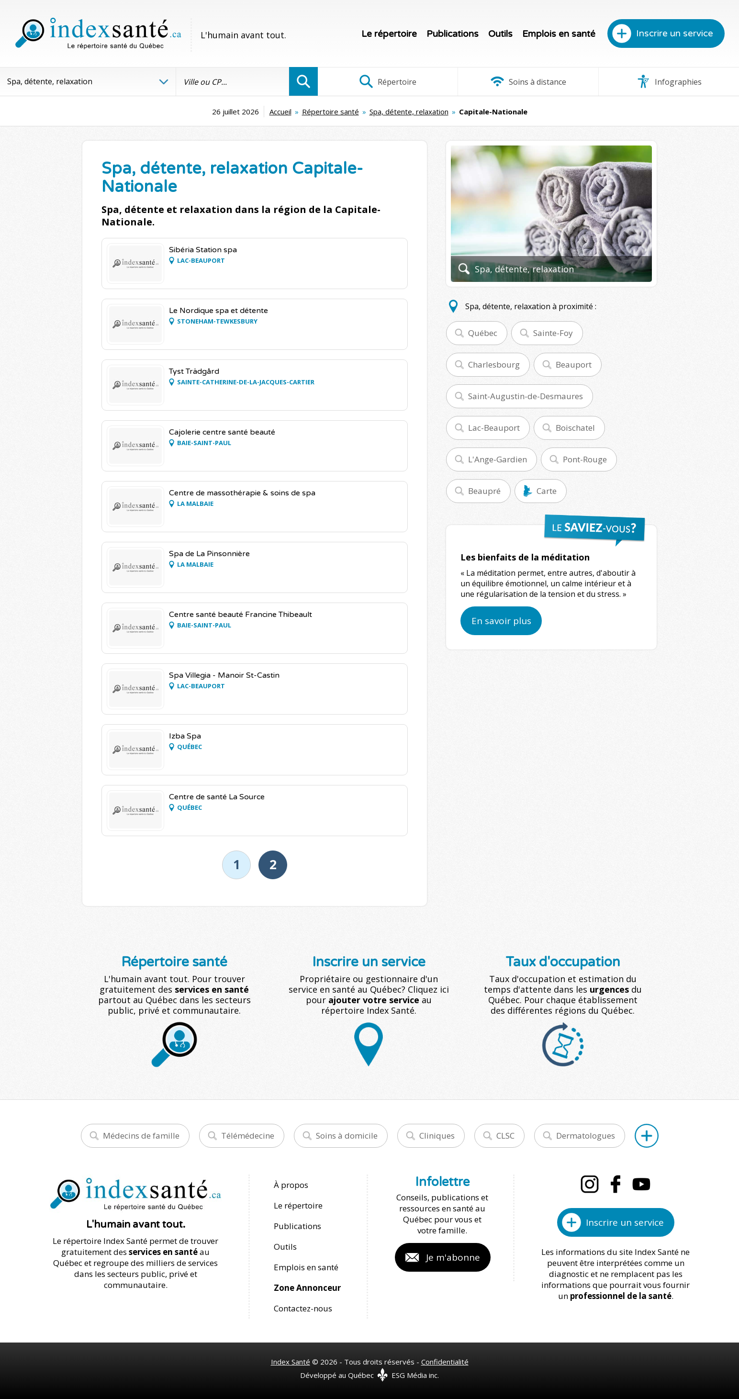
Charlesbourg (494, 364)
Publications (452, 34)
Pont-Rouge (585, 459)
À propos (291, 1184)
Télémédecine (247, 1135)
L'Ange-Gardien (497, 459)
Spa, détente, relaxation (409, 111)
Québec (482, 332)
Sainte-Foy (553, 332)
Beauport (574, 364)
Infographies (669, 81)
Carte (547, 490)
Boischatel (575, 427)
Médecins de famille (141, 1135)
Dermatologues (585, 1135)
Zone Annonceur (307, 1287)
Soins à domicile (347, 1135)
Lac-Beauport (494, 427)
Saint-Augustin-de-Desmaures (525, 396)
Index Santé (290, 1361)
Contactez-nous (303, 1308)
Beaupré (484, 490)
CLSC (505, 1135)
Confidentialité (445, 1361)
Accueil (280, 111)
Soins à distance (528, 81)
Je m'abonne (453, 1257)
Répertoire (387, 81)
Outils (500, 34)
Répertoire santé (330, 111)
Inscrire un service (674, 33)
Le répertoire (389, 34)
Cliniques (437, 1135)
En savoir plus (501, 621)
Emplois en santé (558, 34)
